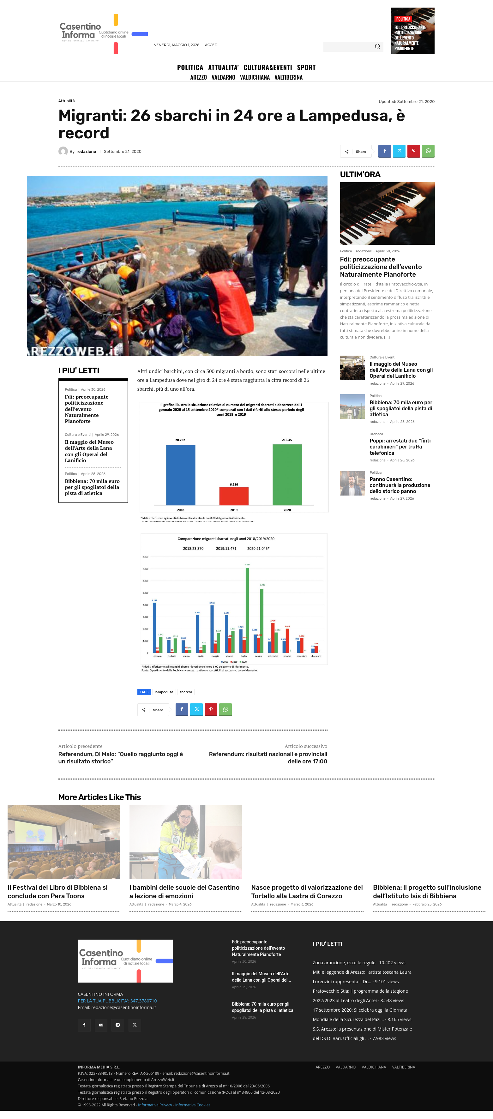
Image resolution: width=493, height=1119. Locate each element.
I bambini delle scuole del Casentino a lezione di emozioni (181, 891)
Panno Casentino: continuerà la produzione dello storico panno (400, 485)
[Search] (377, 47)
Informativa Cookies (193, 1113)
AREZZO (323, 1075)
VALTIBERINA (403, 1075)
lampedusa (164, 691)
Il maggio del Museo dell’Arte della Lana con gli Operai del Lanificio (89, 451)
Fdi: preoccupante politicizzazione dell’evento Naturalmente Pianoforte (410, 38)
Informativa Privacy (155, 1113)
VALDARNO (346, 1075)
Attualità (66, 101)
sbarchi (186, 691)
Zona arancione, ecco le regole (344, 971)
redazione (86, 151)
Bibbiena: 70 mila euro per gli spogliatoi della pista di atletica (92, 487)
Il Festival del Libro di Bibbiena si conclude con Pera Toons (61, 891)
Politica (403, 18)
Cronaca (376, 434)
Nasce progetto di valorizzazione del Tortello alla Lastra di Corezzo (306, 891)
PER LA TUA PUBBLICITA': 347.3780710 (117, 1009)
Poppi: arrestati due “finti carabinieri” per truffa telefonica (400, 447)
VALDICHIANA (374, 1075)
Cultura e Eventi (78, 434)
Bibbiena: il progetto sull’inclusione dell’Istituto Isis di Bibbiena (427, 895)
